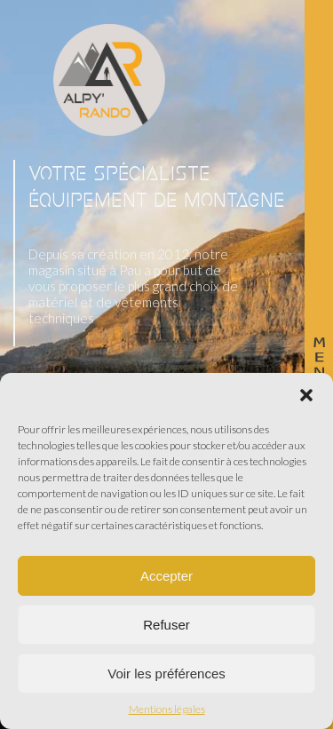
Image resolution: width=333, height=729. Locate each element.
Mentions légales (167, 710)
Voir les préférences (166, 673)
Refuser (166, 624)
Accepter (166, 575)
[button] (306, 396)
